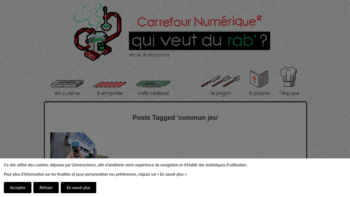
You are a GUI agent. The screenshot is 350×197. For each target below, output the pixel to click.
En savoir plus (78, 187)
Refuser (45, 187)
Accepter (17, 187)
